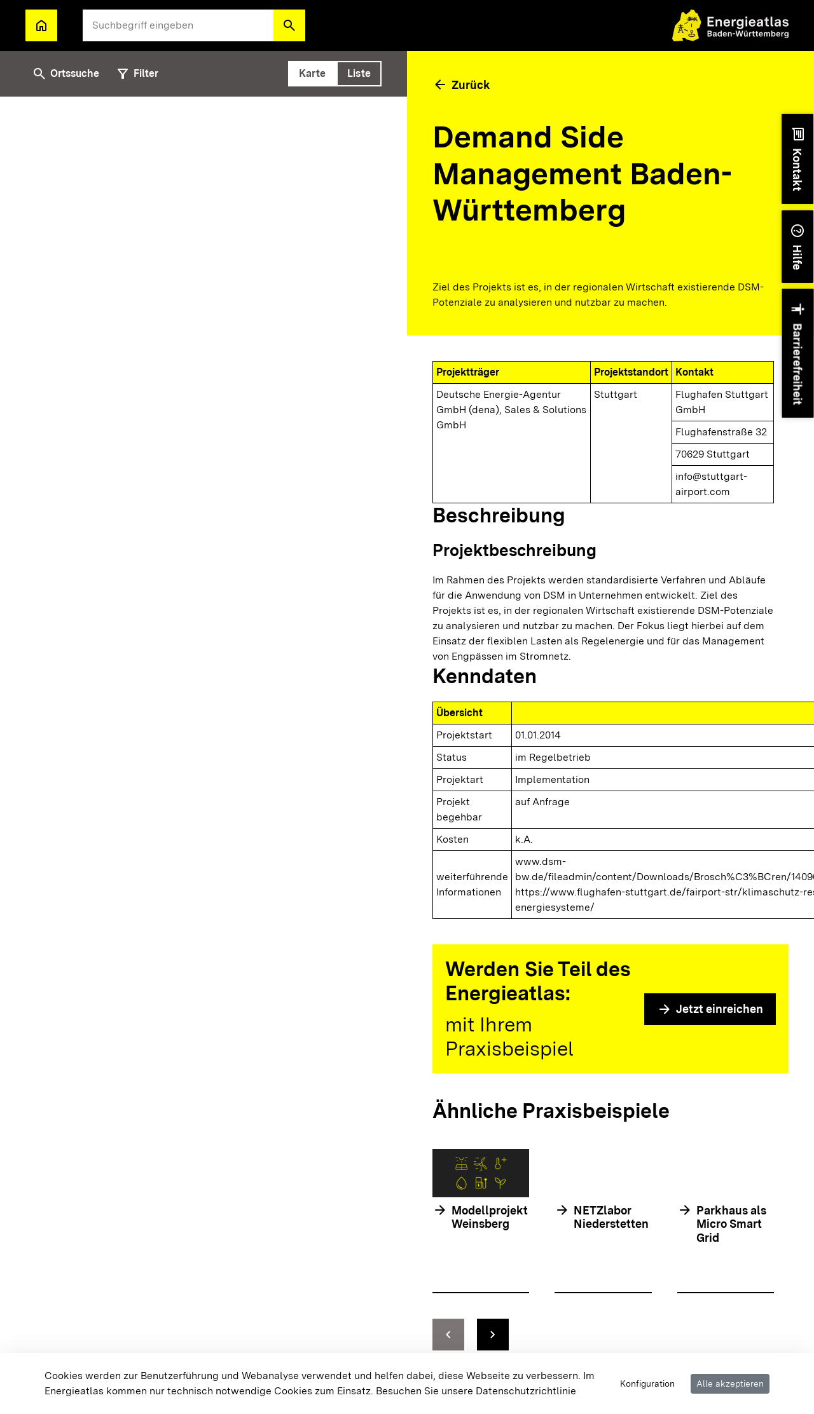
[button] (289, 25)
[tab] (312, 73)
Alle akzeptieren (730, 1383)
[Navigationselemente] (603, 1334)
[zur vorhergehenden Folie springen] (448, 1334)
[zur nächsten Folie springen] (493, 1334)
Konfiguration (647, 1383)
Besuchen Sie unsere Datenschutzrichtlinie (476, 1391)
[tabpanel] (203, 743)
